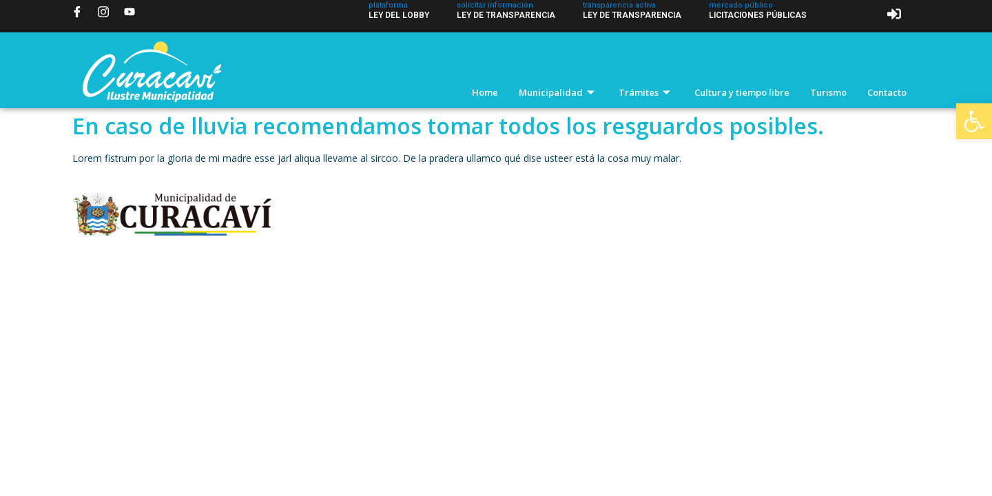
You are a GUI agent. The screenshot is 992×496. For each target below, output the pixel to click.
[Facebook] (77, 11)
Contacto (887, 92)
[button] (974, 121)
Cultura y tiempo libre (741, 92)
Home (485, 92)
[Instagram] (103, 11)
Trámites (646, 92)
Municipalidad (558, 92)
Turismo (828, 92)
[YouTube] (129, 11)
